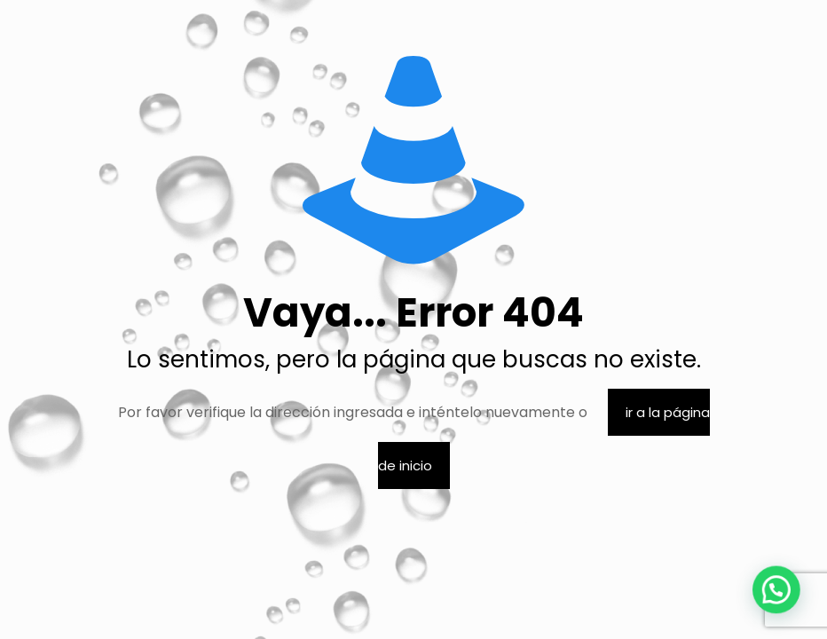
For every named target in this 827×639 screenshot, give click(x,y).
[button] (782, 607)
